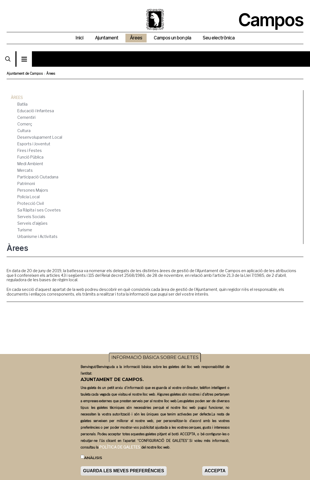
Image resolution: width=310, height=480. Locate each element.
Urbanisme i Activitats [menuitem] (37, 236)
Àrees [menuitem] (136, 38)
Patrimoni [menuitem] (26, 183)
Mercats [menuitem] (25, 170)
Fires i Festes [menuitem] (29, 150)
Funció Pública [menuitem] (30, 157)
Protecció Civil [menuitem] (30, 203)
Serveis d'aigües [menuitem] (32, 223)
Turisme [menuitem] (24, 229)
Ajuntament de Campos (25, 73)
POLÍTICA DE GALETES (119, 452)
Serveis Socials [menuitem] (31, 216)
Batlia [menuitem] (22, 104)
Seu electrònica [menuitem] (219, 38)
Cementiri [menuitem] (26, 117)
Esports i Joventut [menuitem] (33, 143)
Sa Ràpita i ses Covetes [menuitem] (39, 210)
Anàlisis (93, 463)
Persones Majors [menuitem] (32, 190)
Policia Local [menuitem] (28, 196)
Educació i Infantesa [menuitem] (35, 110)
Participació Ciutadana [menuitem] (37, 177)
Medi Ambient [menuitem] (30, 163)
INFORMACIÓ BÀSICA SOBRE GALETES (155, 363)
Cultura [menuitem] (24, 130)
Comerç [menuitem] (24, 124)
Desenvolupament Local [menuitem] (39, 137)
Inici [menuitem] (79, 38)
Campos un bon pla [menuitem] (172, 38)
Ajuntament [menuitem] (106, 38)
